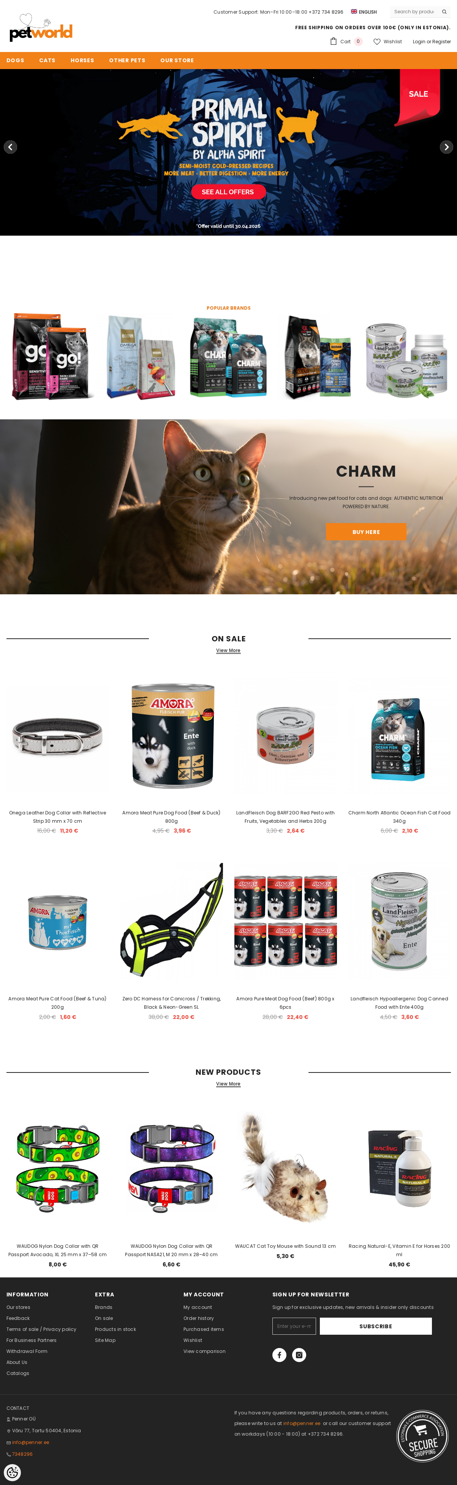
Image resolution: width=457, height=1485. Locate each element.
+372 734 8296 (325, 12)
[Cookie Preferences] (12, 1472)
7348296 (22, 1454)
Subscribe (408, 1326)
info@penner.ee (30, 1442)
